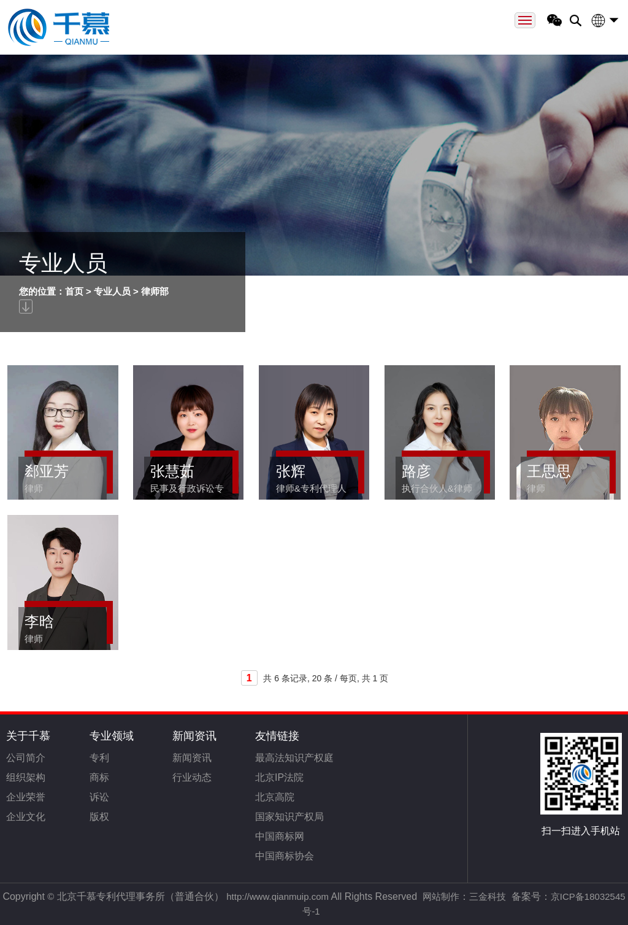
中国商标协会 (284, 856)
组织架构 (25, 777)
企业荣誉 (25, 797)
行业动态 (192, 777)
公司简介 (25, 758)
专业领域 (112, 736)
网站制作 (441, 896)
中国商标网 (279, 836)
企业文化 (25, 816)
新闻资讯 (194, 736)
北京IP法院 (279, 777)
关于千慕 (28, 736)
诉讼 (99, 797)
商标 (99, 777)
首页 (74, 291)
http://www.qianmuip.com (277, 896)
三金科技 (487, 896)
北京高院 (274, 797)
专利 (99, 758)
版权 (99, 816)
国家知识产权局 (289, 816)
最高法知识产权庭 (294, 758)
